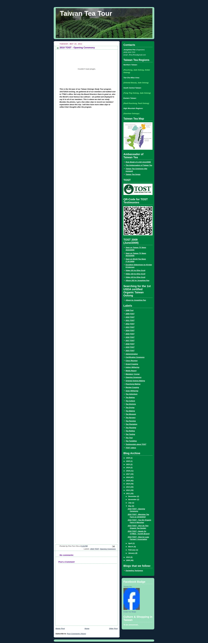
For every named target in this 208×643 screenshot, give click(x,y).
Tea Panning (131, 421)
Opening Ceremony (108, 549)
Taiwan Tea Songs (133, 174)
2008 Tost (130, 310)
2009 (128, 560)
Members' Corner (133, 374)
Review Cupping (132, 387)
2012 (128, 490)
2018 (128, 471)
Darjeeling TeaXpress (134, 571)
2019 (128, 468)
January (131, 553)
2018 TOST (130, 344)
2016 (128, 477)
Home (87, 629)
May (130, 506)
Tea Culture (130, 401)
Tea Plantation (131, 424)
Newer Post (60, 629)
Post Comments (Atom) (76, 634)
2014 (128, 484)
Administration (132, 354)
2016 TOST (130, 337)
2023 (128, 464)
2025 (128, 461)
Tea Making (130, 411)
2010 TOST (94, 549)
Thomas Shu (127, 586)
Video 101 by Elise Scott (135, 270)
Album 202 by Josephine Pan (137, 280)
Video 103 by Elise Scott (135, 277)
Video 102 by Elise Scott (135, 274)
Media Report (131, 371)
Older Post (113, 629)
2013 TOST (130, 327)
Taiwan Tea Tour (86, 13)
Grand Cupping (132, 364)
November (132, 499)
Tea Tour (129, 438)
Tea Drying (130, 408)
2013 (128, 487)
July (130, 503)
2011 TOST (130, 320)
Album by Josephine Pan (136, 300)
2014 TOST (130, 330)
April (130, 543)
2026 (128, 458)
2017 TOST (130, 341)
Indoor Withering (132, 367)
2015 (128, 481)
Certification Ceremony (135, 357)
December (132, 496)
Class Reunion (132, 361)
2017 (128, 474)
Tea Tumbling (131, 441)
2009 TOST (130, 314)
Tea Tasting (130, 434)
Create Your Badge (129, 612)
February (132, 550)
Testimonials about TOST (136, 444)
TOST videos (131, 448)
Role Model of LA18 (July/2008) (138, 162)
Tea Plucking (131, 428)
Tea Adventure (131, 394)
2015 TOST (130, 334)
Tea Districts (131, 404)
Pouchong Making (133, 384)
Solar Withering (132, 391)
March (131, 547)
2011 (128, 494)
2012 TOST (130, 324)
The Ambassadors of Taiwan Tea (139, 165)
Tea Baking (130, 397)
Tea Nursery (130, 418)
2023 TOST (130, 351)
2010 (128, 557)
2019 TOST (130, 347)
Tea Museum (131, 414)
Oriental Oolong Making (135, 381)
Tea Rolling (130, 431)
